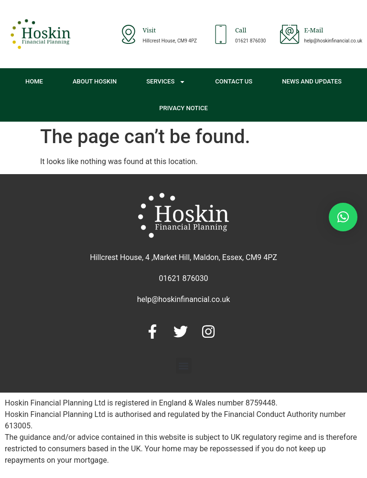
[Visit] (128, 34)
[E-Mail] (289, 34)
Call (240, 31)
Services (165, 82)
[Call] (220, 34)
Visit (149, 31)
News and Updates (312, 81)
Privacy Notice (183, 108)
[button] (184, 366)
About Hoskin (95, 81)
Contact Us (233, 81)
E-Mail (313, 31)
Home (34, 81)
